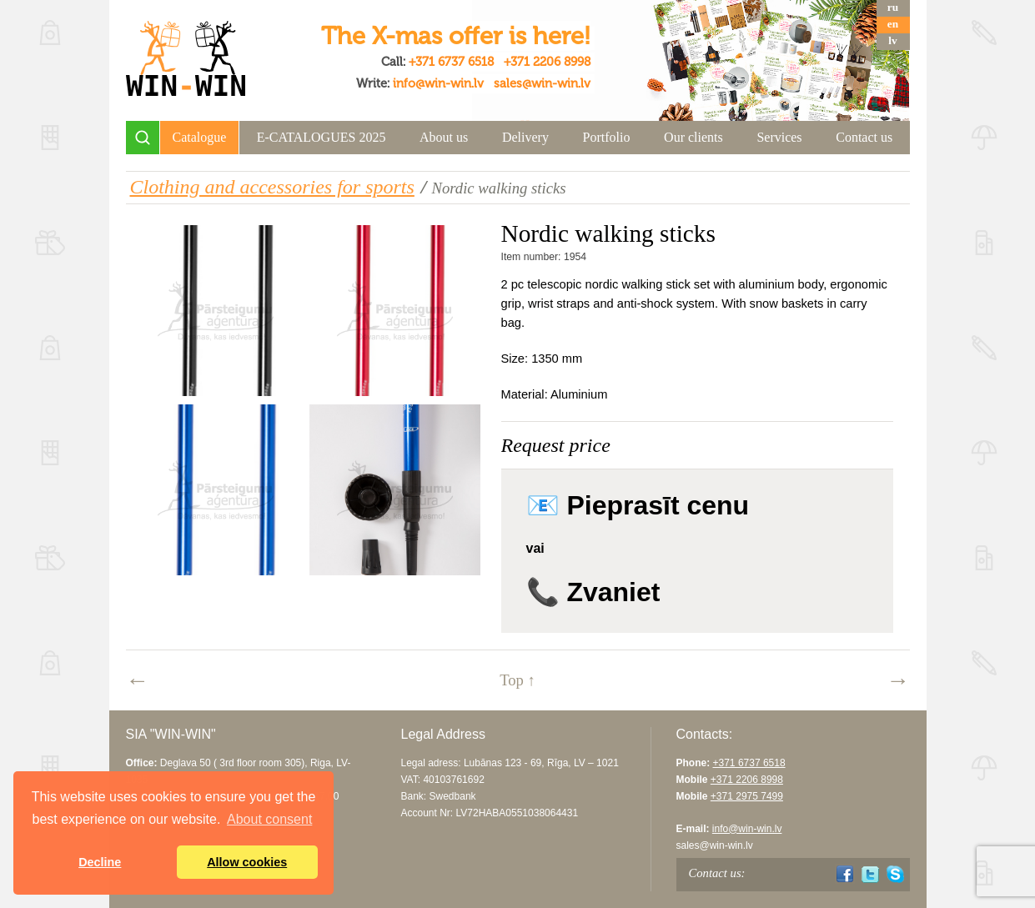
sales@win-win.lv (542, 83)
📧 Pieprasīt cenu (638, 505)
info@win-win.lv (438, 83)
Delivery (525, 137)
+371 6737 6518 (451, 61)
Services (778, 137)
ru (892, 7)
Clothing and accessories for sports (272, 187)
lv (892, 40)
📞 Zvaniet (593, 592)
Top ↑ (517, 680)
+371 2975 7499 (747, 796)
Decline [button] (99, 862)
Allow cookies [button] (247, 862)
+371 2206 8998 (547, 61)
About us (444, 137)
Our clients (693, 137)
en (892, 24)
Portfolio (607, 137)
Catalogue (200, 137)
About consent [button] (269, 819)
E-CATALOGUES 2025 (321, 137)
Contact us (864, 137)
